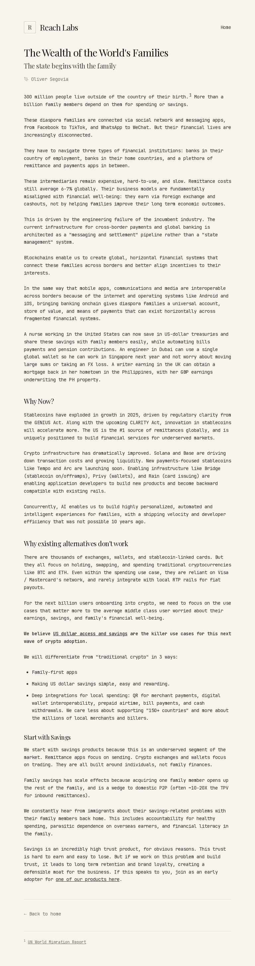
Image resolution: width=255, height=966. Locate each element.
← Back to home (42, 914)
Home (225, 27)
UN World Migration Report (57, 942)
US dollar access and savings (90, 634)
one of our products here (88, 879)
